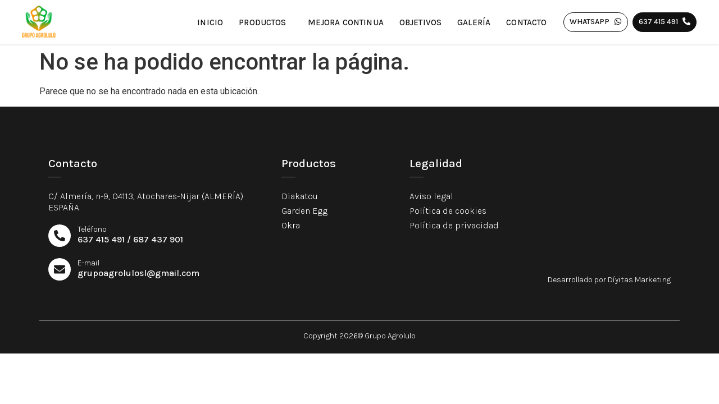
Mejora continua (346, 22)
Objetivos (420, 22)
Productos (265, 22)
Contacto (526, 22)
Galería (473, 22)
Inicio (210, 22)
